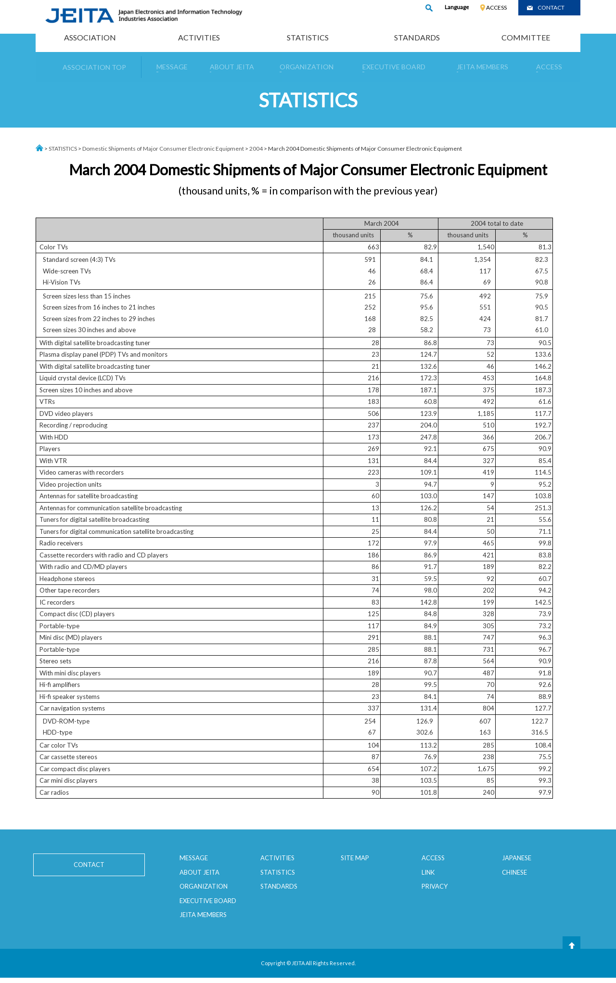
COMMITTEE (525, 37)
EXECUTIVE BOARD (208, 901)
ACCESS (496, 7)
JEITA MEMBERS (203, 914)
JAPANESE (516, 858)
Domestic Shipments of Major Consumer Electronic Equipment (163, 148)
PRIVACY (435, 886)
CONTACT (551, 7)
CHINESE (514, 872)
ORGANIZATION (204, 886)
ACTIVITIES (199, 37)
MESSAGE (194, 858)
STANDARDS (417, 37)
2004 (256, 148)
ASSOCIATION (90, 37)
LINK (428, 872)
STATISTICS (308, 37)
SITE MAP (355, 858)
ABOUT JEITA (199, 872)
